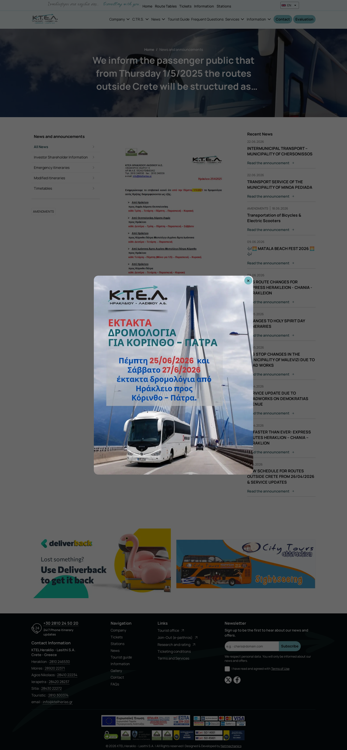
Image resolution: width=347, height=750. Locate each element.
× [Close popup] (248, 280)
